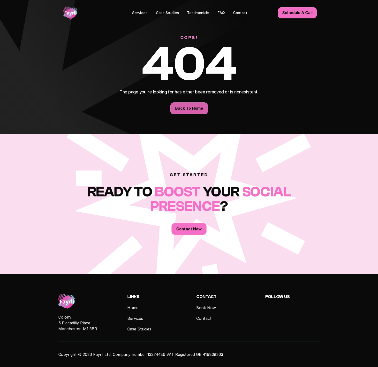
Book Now (206, 307)
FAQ (221, 12)
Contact (240, 12)
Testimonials (198, 12)
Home (132, 307)
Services (139, 12)
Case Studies (167, 12)
